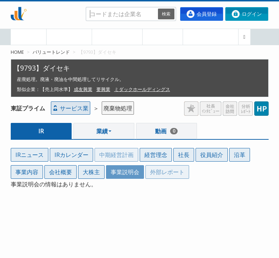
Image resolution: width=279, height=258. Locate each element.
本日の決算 (69, 37)
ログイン (247, 14)
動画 (166, 131)
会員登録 (202, 14)
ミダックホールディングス (142, 89)
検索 (166, 14)
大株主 (91, 172)
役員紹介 (211, 155)
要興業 (103, 89)
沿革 (239, 155)
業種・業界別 (117, 37)
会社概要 (60, 172)
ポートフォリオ (210, 37)
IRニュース (29, 155)
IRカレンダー (71, 155)
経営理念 (155, 155)
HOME (28, 37)
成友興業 (83, 89)
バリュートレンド (51, 52)
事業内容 (26, 172)
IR (41, 131)
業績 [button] (103, 131)
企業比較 (163, 37)
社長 (183, 155)
